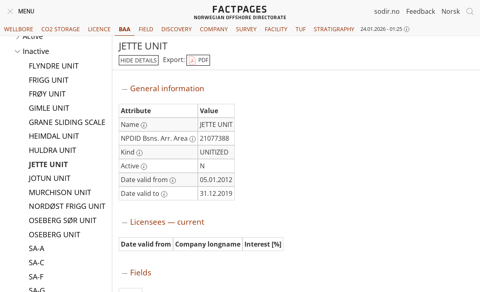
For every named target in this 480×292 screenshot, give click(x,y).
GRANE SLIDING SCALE (67, 123)
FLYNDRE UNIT (54, 66)
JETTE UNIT (48, 165)
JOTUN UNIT (50, 179)
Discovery (176, 29)
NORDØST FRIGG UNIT (67, 207)
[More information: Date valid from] (172, 180)
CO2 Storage (60, 29)
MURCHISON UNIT (60, 193)
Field (146, 29)
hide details (138, 60)
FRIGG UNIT (49, 81)
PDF (198, 60)
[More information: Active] (144, 166)
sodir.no (387, 11)
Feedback (420, 11)
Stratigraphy (334, 29)
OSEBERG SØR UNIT (62, 221)
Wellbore (18, 29)
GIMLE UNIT (49, 109)
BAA (125, 29)
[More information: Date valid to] (164, 194)
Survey (246, 29)
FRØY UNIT (47, 94)
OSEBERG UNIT (54, 235)
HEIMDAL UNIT (54, 137)
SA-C (36, 263)
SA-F (36, 277)
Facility (276, 29)
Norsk (450, 11)
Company (214, 29)
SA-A (36, 249)
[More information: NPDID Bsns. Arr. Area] (192, 139)
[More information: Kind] (139, 153)
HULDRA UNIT (52, 151)
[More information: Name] (144, 125)
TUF (301, 29)
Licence (99, 29)
